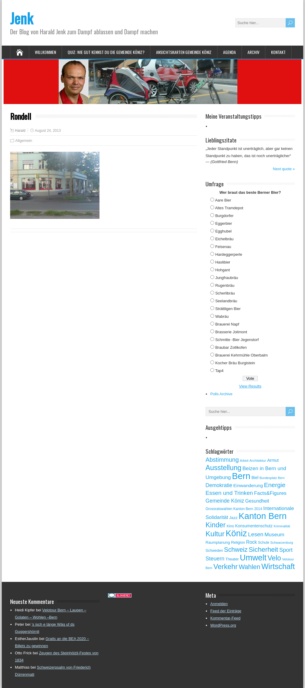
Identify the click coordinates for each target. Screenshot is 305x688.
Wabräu (222, 316)
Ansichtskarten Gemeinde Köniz (183, 52)
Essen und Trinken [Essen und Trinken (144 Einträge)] (229, 493)
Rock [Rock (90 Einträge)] (251, 542)
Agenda (229, 52)
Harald (20, 130)
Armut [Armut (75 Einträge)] (273, 460)
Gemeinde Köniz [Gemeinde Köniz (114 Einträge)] (225, 501)
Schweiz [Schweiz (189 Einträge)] (236, 549)
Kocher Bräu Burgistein (235, 363)
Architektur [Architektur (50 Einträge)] (258, 460)
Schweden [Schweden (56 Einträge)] (214, 550)
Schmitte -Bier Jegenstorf (237, 339)
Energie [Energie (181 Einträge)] (274, 484)
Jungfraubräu (226, 277)
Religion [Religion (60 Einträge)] (238, 542)
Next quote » (284, 169)
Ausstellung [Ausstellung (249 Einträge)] (223, 468)
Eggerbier (223, 223)
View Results (250, 386)
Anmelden (219, 604)
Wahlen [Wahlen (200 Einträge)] (249, 567)
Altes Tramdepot (229, 208)
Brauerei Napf (227, 324)
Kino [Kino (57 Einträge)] (230, 526)
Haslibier (223, 262)
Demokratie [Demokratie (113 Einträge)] (219, 485)
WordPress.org (223, 625)
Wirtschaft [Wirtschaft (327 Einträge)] (278, 566)
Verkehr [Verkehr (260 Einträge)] (226, 567)
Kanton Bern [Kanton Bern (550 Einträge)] (263, 516)
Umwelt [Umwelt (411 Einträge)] (253, 557)
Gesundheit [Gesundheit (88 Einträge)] (257, 500)
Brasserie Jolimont (231, 332)
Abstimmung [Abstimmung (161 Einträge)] (222, 459)
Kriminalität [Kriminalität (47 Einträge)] (282, 526)
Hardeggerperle (228, 254)
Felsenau (223, 246)
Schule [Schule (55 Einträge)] (263, 542)
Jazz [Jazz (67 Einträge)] (233, 517)
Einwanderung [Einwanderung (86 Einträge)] (248, 485)
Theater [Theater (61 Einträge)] (232, 559)
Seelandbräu (226, 301)
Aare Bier (223, 200)
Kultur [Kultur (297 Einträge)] (215, 534)
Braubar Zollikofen (231, 347)
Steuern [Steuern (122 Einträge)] (215, 559)
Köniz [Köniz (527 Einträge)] (236, 533)
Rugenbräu (224, 285)
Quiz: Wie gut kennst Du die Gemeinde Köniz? (106, 52)
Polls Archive (221, 394)
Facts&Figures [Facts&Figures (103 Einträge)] (270, 493)
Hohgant (222, 270)
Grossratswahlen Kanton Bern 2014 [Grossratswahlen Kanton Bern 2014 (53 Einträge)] (234, 509)
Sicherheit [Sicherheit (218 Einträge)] (263, 549)
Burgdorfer (224, 215)
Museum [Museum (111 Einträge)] (274, 534)
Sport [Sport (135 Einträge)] (285, 550)
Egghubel (223, 231)
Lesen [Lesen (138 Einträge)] (255, 534)
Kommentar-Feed (225, 618)
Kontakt (278, 52)
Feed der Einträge (225, 611)
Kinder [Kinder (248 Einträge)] (215, 525)
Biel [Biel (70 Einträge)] (254, 477)
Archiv (253, 52)
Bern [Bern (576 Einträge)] (241, 476)
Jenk (21, 18)
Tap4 (219, 370)
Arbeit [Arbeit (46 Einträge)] (244, 460)
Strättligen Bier (228, 308)
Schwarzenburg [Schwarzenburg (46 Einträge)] (281, 542)
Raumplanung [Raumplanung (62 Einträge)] (218, 542)
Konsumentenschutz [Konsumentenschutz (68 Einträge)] (254, 525)
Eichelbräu (224, 239)
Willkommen (45, 52)
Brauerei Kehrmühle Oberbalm (241, 355)
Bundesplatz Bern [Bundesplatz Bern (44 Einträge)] (271, 478)
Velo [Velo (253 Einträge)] (274, 558)
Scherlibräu (225, 293)
